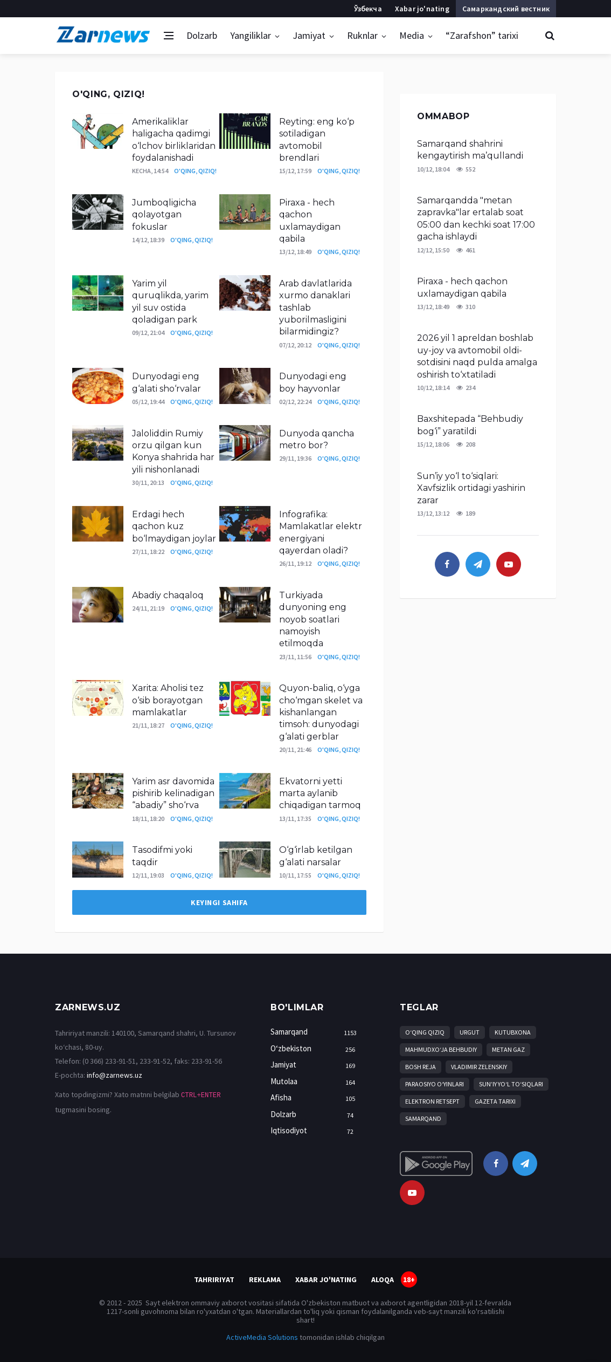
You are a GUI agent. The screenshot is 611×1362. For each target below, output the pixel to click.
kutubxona (513, 1032)
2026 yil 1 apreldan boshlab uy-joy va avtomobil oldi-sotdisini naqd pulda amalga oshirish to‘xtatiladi (477, 356)
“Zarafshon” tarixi (482, 35)
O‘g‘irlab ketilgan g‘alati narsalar (315, 856)
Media (411, 35)
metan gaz (508, 1049)
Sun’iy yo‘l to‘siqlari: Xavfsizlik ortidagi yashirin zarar (471, 488)
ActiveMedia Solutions (262, 1337)
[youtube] (508, 564)
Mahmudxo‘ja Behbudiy (441, 1049)
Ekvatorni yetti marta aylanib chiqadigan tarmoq (320, 793)
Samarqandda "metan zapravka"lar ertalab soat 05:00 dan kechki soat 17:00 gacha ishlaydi (476, 218)
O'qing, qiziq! (195, 171)
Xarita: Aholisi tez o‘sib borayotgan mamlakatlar (168, 700)
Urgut (470, 1032)
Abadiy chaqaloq (168, 595)
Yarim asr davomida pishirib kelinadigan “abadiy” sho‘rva (173, 793)
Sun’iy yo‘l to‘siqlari (511, 1084)
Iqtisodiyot (315, 1131)
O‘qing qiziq (425, 1032)
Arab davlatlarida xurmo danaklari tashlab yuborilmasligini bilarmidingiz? (315, 307)
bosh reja (420, 1067)
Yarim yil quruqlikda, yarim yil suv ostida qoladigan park (170, 301)
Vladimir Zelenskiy (479, 1067)
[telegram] (478, 564)
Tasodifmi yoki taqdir (162, 856)
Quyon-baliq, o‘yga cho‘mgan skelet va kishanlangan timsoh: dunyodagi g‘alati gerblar (321, 712)
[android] (436, 1163)
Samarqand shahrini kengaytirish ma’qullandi (470, 150)
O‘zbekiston (315, 1049)
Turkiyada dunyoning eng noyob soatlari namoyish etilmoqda (312, 619)
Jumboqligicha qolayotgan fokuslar (164, 214)
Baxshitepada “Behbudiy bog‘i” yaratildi (470, 425)
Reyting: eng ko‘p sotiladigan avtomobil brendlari (317, 140)
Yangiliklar (250, 35)
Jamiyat (309, 35)
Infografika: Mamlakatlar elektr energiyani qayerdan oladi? (320, 532)
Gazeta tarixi (495, 1101)
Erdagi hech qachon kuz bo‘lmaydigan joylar (174, 526)
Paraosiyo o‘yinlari (434, 1084)
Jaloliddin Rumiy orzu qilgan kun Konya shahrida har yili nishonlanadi (173, 451)
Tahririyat (214, 1279)
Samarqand (315, 1032)
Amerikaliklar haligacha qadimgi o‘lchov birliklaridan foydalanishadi (174, 140)
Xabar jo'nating (422, 8)
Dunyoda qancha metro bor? (316, 439)
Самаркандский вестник (506, 8)
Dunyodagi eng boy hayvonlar (312, 382)
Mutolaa (315, 1082)
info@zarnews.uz (114, 1075)
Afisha (315, 1098)
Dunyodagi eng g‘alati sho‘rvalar (168, 382)
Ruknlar (362, 35)
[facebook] (447, 564)
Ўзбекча (367, 8)
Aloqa (382, 1279)
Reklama (265, 1279)
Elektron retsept (432, 1101)
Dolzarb (201, 35)
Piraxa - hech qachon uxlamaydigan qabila (310, 220)
